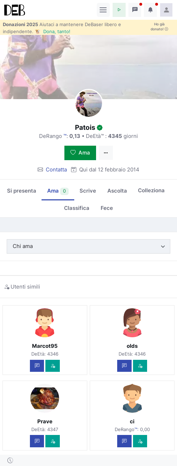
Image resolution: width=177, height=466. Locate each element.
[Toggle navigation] (103, 10)
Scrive (88, 190)
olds (132, 346)
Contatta (56, 169)
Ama (80, 152)
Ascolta (117, 190)
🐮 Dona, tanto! (52, 31)
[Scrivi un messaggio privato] (37, 366)
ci (132, 421)
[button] (119, 10)
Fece (107, 208)
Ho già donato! (159, 26)
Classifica (76, 208)
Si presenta (21, 190)
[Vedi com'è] (52, 366)
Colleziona (151, 190)
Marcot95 (45, 346)
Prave (44, 421)
